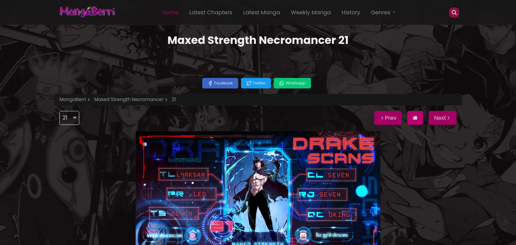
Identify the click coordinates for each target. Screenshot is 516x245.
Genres (383, 12)
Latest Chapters (210, 12)
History (351, 12)
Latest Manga (261, 12)
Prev (388, 118)
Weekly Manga (311, 12)
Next (443, 118)
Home (170, 12)
